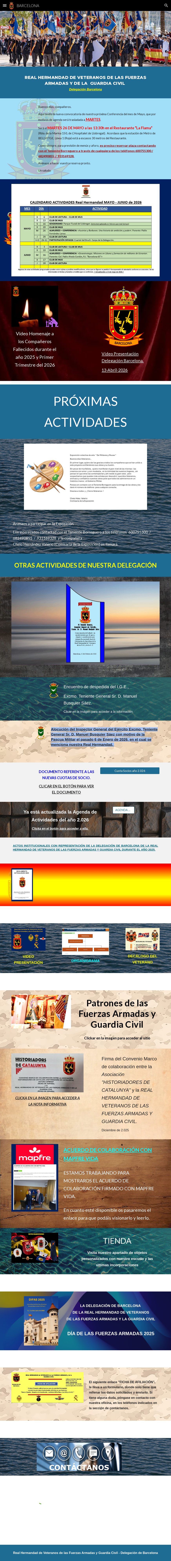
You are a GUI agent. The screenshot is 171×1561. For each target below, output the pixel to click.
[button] (4, 5)
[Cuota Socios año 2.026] (129, 770)
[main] (85, 82)
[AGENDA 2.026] (123, 809)
